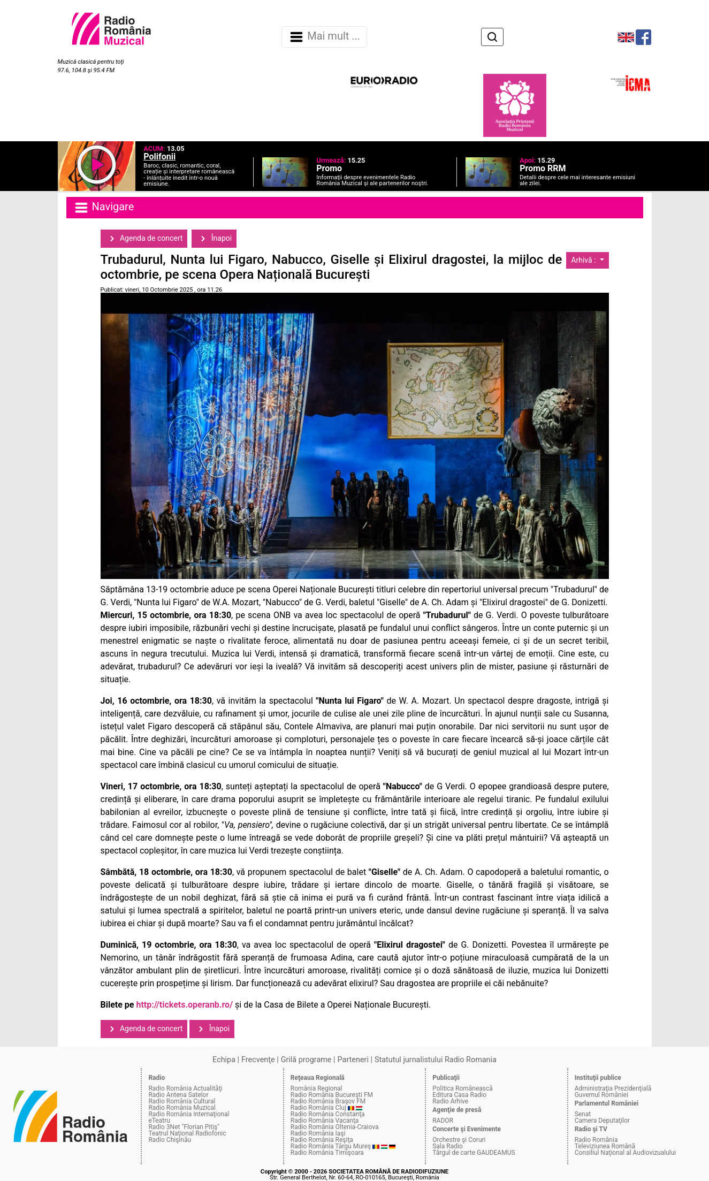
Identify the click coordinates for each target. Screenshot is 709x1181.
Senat (583, 1114)
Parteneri (353, 1059)
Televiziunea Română (605, 1146)
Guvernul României (601, 1095)
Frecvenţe (258, 1059)
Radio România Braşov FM (328, 1101)
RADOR (442, 1120)
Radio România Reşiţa (322, 1140)
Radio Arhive (450, 1101)
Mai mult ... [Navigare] (324, 37)
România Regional (316, 1088)
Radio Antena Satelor (178, 1095)
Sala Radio (447, 1146)
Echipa (223, 1059)
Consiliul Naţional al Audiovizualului (625, 1152)
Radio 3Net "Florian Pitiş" (183, 1127)
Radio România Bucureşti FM (332, 1095)
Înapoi (214, 238)
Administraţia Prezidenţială (613, 1088)
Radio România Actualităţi (185, 1088)
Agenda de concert (144, 238)
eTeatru (159, 1120)
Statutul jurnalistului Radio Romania (436, 1059)
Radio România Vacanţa (325, 1120)
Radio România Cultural (181, 1101)
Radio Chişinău (169, 1140)
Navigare (103, 208)
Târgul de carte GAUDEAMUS (473, 1152)
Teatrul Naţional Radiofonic (187, 1133)
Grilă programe (306, 1059)
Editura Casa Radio (459, 1095)
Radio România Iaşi (318, 1133)
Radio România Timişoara (327, 1152)
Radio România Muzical (181, 1107)
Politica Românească (462, 1088)
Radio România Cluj (318, 1107)
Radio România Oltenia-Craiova (335, 1127)
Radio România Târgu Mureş (331, 1146)
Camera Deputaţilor (602, 1120)
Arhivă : (584, 260)
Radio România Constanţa (328, 1114)
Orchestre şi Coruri (458, 1140)
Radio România (596, 1140)
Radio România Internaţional (188, 1114)
